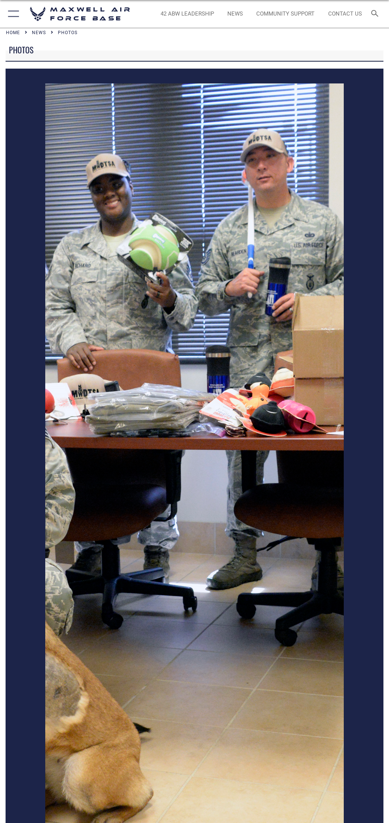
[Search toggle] (376, 14)
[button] (12, 14)
